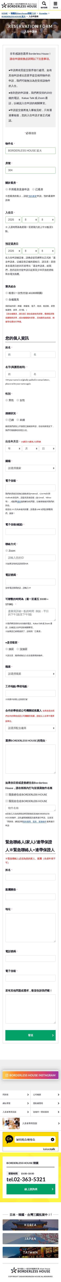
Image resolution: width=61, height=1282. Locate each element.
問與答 (5, 1094)
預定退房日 (11, 243)
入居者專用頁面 (9, 1112)
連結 (19, 501)
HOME (6, 13)
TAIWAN (30, 1252)
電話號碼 (11, 574)
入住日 (10, 212)
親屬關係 (11, 889)
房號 (8, 163)
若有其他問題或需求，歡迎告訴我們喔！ (28, 990)
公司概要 (37, 1094)
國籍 (8, 460)
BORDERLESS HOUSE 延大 (15, 16)
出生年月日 (23, 441)
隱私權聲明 (38, 1103)
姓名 (8, 347)
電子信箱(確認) (14, 524)
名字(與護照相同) (16, 366)
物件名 (10, 143)
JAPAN (30, 1238)
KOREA (30, 1225)
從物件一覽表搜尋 (41, 1112)
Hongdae (44, 13)
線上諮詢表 (30, 1189)
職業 (8, 666)
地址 (8, 909)
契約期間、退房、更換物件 (34, 821)
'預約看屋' (32, 196)
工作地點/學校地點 (17, 686)
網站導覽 (6, 1103)
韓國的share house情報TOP (24, 13)
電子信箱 (11, 480)
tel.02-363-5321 (26, 1179)
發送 (41, 1035)
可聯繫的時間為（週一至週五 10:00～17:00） (27, 601)
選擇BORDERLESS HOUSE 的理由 (26, 740)
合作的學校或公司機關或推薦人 (29, 715)
